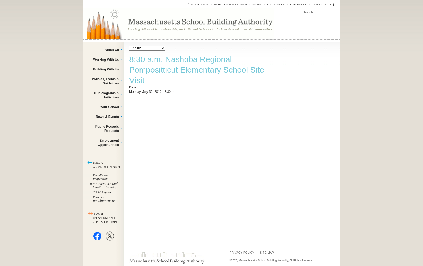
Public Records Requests (107, 129)
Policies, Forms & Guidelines (105, 81)
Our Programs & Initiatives (106, 95)
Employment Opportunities (238, 4)
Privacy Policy (242, 252)
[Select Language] (147, 48)
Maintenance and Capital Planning (105, 185)
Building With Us (106, 69)
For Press (298, 4)
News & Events (107, 117)
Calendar (275, 4)
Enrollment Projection (101, 176)
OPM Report (102, 192)
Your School (109, 107)
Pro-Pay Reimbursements (104, 198)
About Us (112, 50)
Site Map (267, 252)
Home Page (199, 4)
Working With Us (106, 60)
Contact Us (322, 4)
